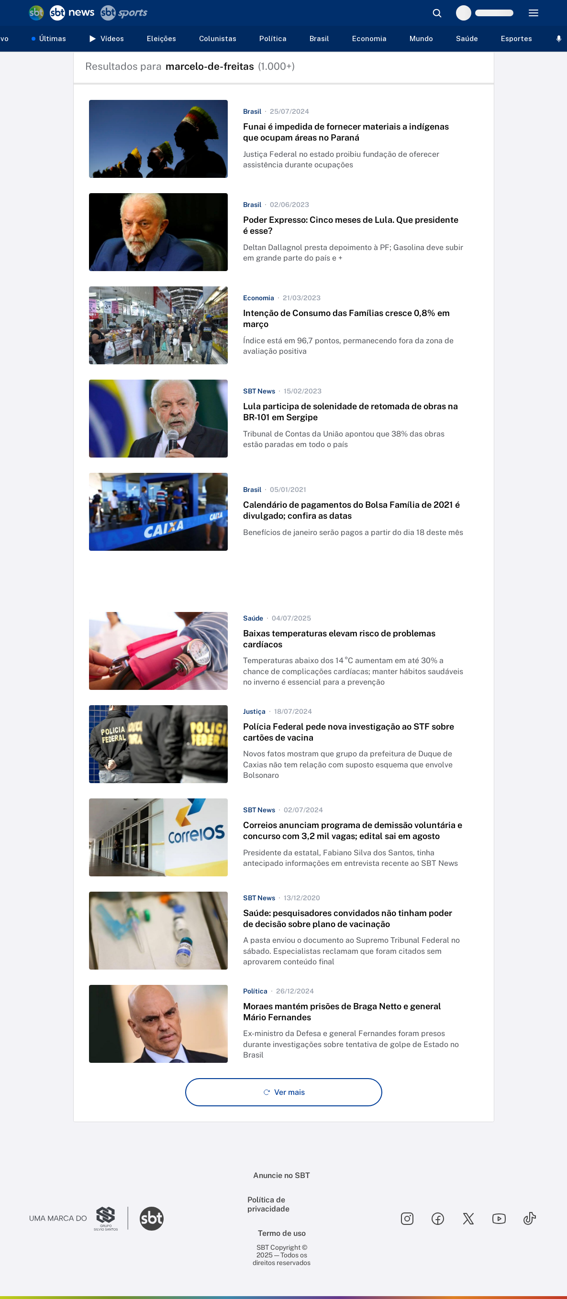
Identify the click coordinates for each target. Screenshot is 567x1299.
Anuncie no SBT (281, 1175)
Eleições (161, 38)
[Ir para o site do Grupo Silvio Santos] (79, 1219)
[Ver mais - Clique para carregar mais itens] (283, 1092)
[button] (283, 139)
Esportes (516, 38)
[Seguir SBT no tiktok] (529, 1218)
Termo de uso (282, 1233)
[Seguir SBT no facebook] (437, 1218)
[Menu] (533, 12)
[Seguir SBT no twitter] (468, 1218)
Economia (369, 38)
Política (273, 38)
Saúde (467, 38)
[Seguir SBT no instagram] (407, 1218)
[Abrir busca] (436, 12)
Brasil (319, 38)
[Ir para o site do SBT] (152, 1219)
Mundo (421, 38)
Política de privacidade (268, 1204)
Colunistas (217, 38)
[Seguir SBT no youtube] (499, 1218)
